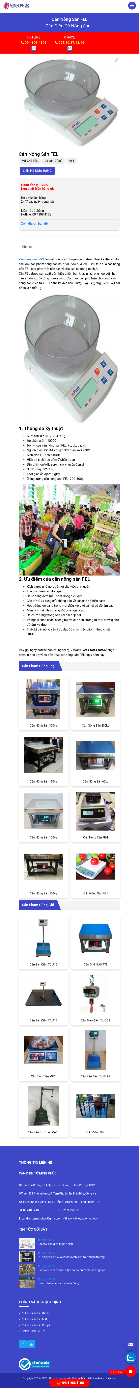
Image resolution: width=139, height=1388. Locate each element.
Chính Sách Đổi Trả (33, 1331)
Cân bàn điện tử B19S (95, 1076)
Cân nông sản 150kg (43, 781)
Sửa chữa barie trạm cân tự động (58, 1283)
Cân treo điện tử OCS (95, 1020)
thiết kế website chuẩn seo (101, 1378)
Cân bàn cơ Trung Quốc (43, 1132)
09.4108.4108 (35, 42)
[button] (116, 60)
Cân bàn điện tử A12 (43, 964)
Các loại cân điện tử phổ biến (55, 1244)
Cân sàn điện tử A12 (43, 1020)
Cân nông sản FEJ (95, 893)
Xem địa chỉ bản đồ (34, 223)
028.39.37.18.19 (71, 42)
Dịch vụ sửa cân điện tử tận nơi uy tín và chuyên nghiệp (71, 1270)
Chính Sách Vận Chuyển (36, 1325)
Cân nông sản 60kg (95, 781)
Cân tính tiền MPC (43, 1076)
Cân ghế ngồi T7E (95, 964)
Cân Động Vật (95, 1132)
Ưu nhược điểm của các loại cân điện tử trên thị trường (71, 1257)
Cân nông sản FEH (95, 837)
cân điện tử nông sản (68, 25)
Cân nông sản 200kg (95, 725)
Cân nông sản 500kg (43, 893)
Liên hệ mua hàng (37, 171)
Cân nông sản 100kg (43, 837)
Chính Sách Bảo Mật (34, 1319)
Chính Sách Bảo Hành (35, 1313)
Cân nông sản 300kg (43, 725)
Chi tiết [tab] (27, 247)
